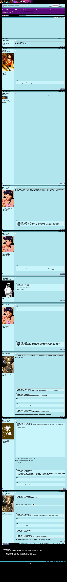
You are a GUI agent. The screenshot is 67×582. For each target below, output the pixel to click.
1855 (53, 15)
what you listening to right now (12, 553)
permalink (63, 38)
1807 (49, 15)
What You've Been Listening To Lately (14, 554)
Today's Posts (43, 7)
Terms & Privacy (48, 561)
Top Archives (35, 414)
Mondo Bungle (6, 278)
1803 (40, 15)
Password (50, 6)
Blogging (23, 7)
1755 (36, 15)
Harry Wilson (5, 40)
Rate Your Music (39, 466)
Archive (63, 561)
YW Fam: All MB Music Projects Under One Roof (24, 460)
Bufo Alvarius (5, 93)
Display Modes (61, 17)
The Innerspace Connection (20, 414)
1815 (51, 15)
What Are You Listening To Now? (13, 551)
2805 (59, 15)
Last (63, 15)
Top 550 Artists (48, 414)
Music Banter (59, 561)
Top (66, 561)
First (27, 15)
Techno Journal (17, 464)
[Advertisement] (13, 28)
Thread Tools (54, 17)
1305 (32, 15)
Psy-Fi (4, 50)
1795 (38, 15)
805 (30, 15)
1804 (42, 15)
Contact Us (54, 561)
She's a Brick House (18, 86)
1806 (47, 15)
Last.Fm (44, 466)
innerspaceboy (6, 353)
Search (59, 7)
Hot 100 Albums (42, 414)
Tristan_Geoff (6, 420)
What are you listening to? (11, 555)
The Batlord (5, 187)
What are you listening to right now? (13, 550)
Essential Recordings (29, 414)
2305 (57, 15)
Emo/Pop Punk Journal (19, 462)
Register (8, 7)
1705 (34, 15)
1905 (55, 15)
